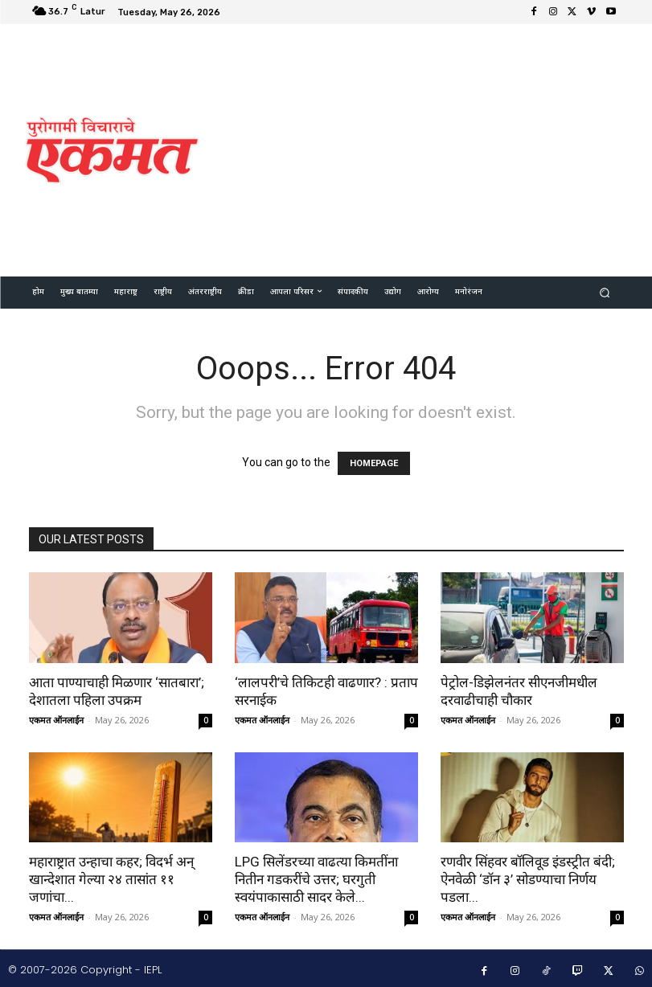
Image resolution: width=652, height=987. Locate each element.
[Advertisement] (433, 147)
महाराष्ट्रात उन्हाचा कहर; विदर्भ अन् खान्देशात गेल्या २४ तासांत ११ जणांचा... (111, 879)
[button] (604, 292)
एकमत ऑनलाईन (56, 720)
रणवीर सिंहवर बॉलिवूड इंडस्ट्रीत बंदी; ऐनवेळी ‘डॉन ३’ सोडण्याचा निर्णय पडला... (528, 879)
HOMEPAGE (374, 463)
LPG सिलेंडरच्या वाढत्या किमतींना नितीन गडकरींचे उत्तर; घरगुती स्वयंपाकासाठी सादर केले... (316, 879)
